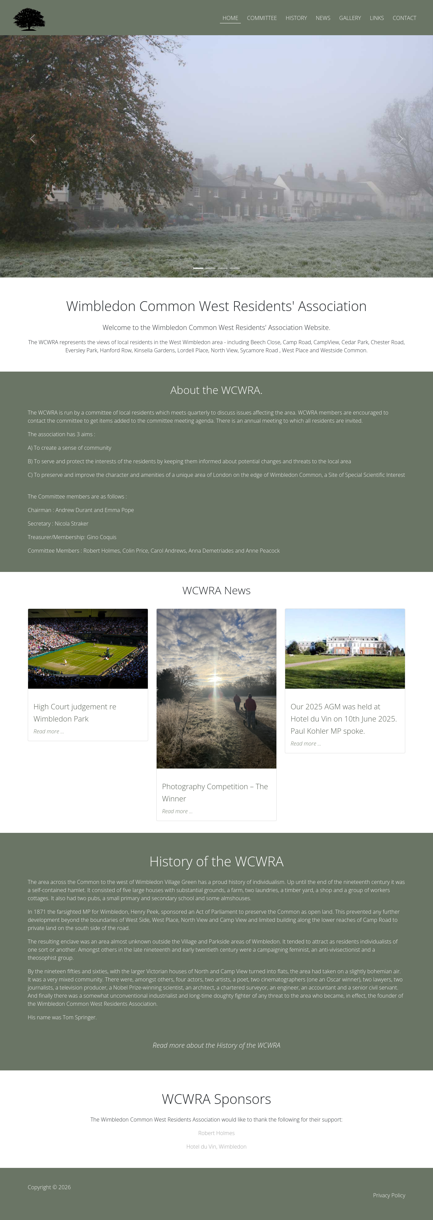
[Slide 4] (235, 268)
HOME (230, 18)
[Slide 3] (223, 268)
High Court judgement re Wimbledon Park (74, 712)
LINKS (377, 18)
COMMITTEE (262, 18)
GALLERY (350, 18)
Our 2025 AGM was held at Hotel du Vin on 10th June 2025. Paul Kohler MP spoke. (344, 718)
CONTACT (404, 18)
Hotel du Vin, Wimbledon (216, 1146)
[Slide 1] (198, 268)
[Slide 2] (210, 268)
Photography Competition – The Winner (215, 792)
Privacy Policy (389, 1195)
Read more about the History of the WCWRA (216, 1045)
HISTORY (296, 18)
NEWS (323, 18)
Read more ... (48, 731)
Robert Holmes (216, 1133)
